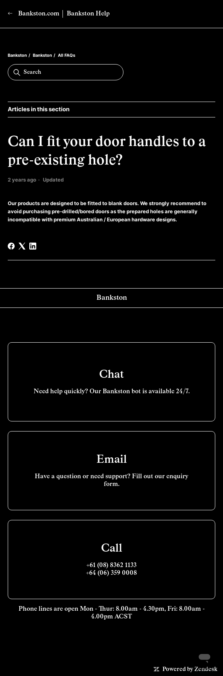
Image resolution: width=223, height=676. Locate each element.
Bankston (17, 55)
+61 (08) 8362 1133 (111, 565)
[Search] (65, 72)
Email (111, 459)
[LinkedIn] (32, 246)
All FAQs (66, 55)
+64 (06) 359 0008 (111, 573)
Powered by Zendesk (189, 669)
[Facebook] (11, 246)
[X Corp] (22, 246)
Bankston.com (33, 13)
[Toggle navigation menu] (201, 14)
